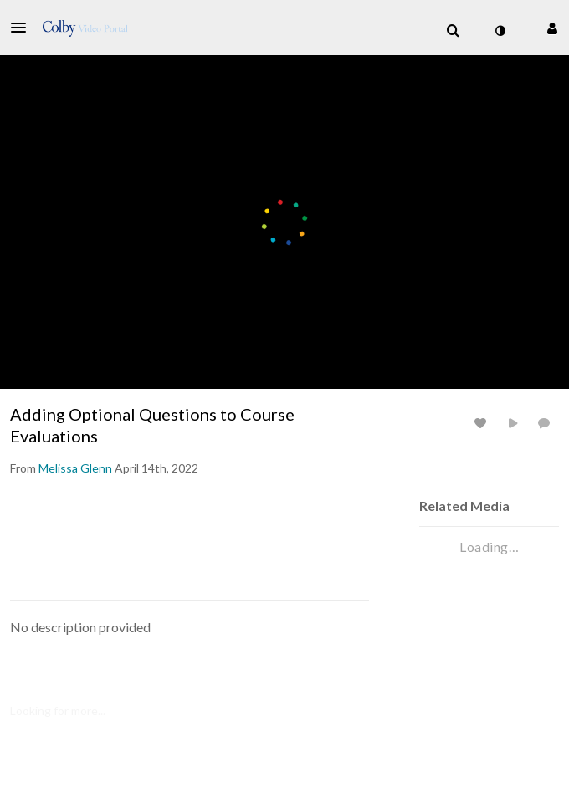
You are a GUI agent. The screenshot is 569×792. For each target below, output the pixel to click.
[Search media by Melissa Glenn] (75, 468)
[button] (23, 27)
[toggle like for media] (483, 423)
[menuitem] (452, 31)
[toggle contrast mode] (499, 31)
